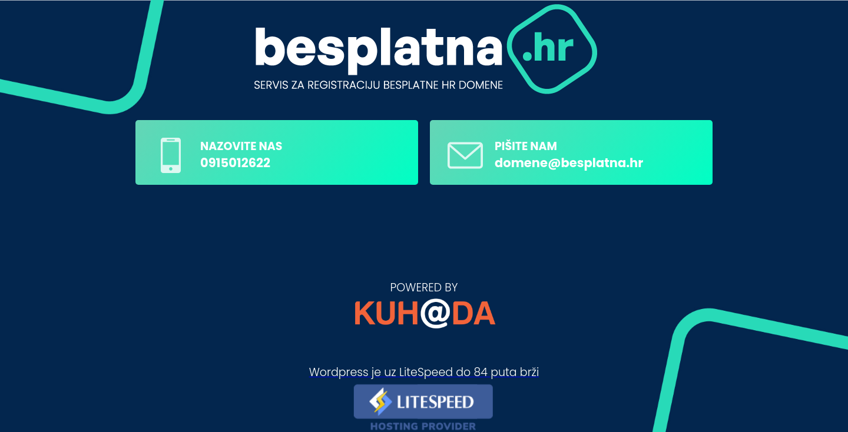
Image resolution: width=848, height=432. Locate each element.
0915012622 (235, 162)
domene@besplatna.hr (569, 162)
